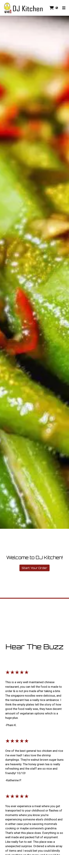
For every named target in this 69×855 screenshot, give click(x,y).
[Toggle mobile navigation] (64, 8)
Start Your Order (34, 568)
